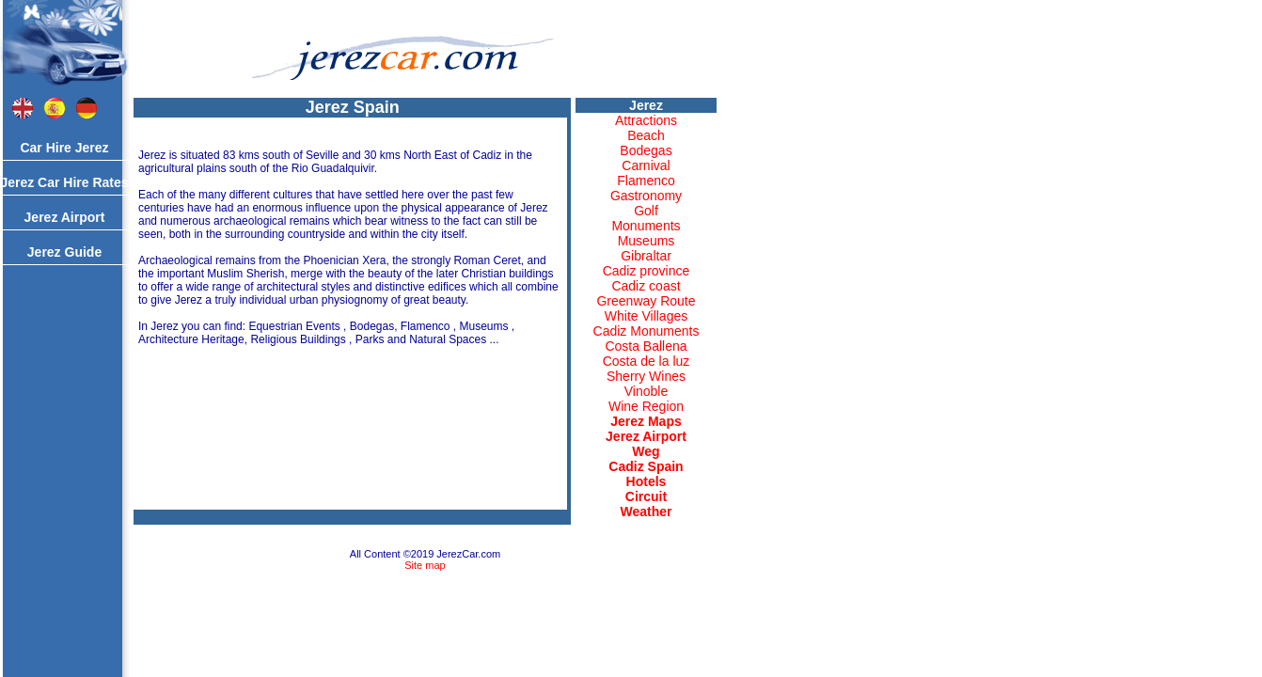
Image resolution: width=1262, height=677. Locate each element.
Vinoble (646, 391)
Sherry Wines (646, 376)
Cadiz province (646, 270)
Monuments (645, 225)
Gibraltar (646, 255)
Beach (646, 135)
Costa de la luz (646, 361)
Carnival (646, 165)
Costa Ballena (645, 346)
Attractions (646, 120)
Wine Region (646, 406)
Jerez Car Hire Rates (64, 182)
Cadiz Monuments (646, 330)
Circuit (646, 496)
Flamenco (645, 180)
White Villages (646, 315)
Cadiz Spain (645, 466)
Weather (646, 511)
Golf (646, 210)
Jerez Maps (645, 421)
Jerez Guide (64, 252)
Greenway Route (645, 300)
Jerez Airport (64, 217)
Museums (646, 240)
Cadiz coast (645, 285)
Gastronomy (646, 195)
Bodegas (645, 150)
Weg (645, 451)
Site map (424, 565)
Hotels (646, 481)
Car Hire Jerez (64, 147)
